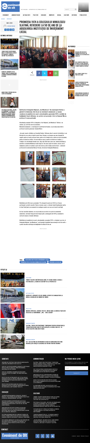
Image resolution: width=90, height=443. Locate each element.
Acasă (3, 19)
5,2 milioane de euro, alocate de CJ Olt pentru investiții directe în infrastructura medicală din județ (46, 387)
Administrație (30, 323)
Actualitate (30, 293)
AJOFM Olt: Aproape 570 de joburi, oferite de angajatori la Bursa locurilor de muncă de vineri (9, 74)
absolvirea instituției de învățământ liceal (37, 260)
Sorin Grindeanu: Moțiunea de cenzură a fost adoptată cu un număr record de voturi (82, 94)
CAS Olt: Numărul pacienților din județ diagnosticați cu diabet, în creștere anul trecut (14, 373)
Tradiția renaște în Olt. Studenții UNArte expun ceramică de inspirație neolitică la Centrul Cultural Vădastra (45, 416)
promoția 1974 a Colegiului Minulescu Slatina (33, 262)
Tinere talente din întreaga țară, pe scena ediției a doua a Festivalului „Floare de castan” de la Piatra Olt (9, 53)
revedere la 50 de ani (55, 262)
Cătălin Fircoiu (11, 26)
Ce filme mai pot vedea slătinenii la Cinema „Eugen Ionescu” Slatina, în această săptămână (46, 410)
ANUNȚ (80, 10)
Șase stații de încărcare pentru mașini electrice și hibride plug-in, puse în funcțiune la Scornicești (46, 381)
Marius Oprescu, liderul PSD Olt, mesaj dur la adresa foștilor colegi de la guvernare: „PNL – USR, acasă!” (46, 311)
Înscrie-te (76, 373)
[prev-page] (69, 102)
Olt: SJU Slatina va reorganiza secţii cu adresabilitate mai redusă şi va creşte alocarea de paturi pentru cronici (44, 342)
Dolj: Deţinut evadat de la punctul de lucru (81, 74)
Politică (28, 308)
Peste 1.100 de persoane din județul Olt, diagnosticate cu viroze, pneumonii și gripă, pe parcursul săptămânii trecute (15, 385)
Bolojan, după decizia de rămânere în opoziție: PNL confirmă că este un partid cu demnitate (82, 54)
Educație (9, 19)
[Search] (75, 9)
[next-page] (72, 102)
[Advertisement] (43, 94)
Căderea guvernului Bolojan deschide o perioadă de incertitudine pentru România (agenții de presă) (82, 84)
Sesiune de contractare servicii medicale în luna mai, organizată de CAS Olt (15, 363)
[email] (76, 368)
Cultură (28, 277)
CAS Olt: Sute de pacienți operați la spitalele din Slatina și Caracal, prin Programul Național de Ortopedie (15, 368)
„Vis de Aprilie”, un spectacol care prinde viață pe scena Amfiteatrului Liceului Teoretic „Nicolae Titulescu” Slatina (46, 421)
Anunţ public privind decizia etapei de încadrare (9, 92)
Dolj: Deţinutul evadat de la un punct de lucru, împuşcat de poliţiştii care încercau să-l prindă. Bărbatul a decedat (82, 64)
